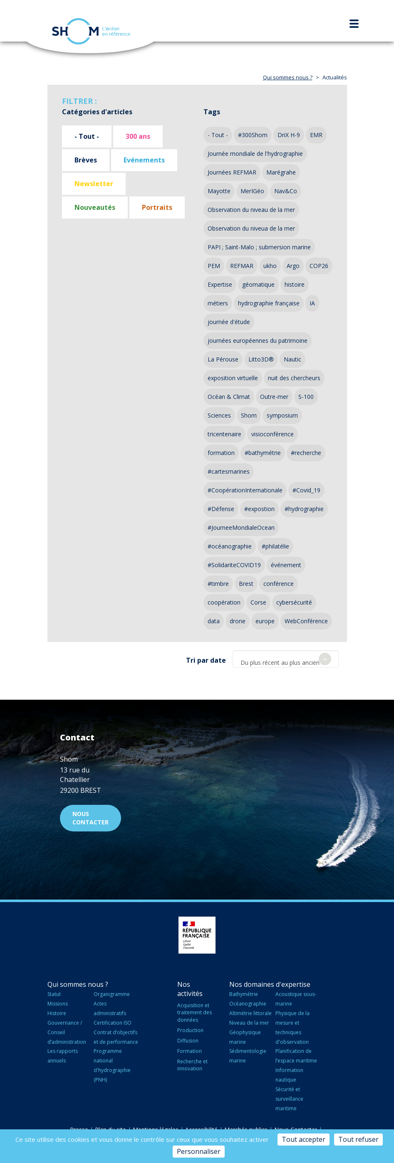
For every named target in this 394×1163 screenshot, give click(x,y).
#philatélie (275, 546)
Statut (54, 994)
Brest (246, 584)
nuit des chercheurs (294, 378)
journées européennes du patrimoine (257, 340)
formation (221, 453)
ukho (270, 266)
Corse (258, 602)
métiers (218, 303)
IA (312, 303)
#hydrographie (304, 509)
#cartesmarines (229, 471)
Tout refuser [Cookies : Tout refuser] (358, 1139)
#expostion (259, 509)
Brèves (85, 160)
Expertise (220, 284)
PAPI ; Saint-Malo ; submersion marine (259, 247)
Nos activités (190, 989)
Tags (211, 111)
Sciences (219, 415)
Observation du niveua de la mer (251, 228)
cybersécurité (294, 602)
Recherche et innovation (192, 1065)
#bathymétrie (263, 453)
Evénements (144, 160)
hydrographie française (269, 303)
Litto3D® (261, 359)
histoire (295, 284)
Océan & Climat (229, 397)
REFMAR (241, 266)
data (214, 621)
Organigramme (112, 994)
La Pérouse (223, 359)
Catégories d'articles (97, 111)
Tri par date (206, 660)
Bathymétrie (243, 994)
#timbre (218, 584)
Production (190, 1030)
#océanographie (230, 546)
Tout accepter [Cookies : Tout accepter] (303, 1139)
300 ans (138, 136)
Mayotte (219, 191)
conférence (278, 584)
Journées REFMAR (232, 172)
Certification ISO (112, 1022)
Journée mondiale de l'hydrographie (255, 153)
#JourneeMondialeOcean (241, 527)
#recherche (306, 453)
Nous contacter (90, 818)
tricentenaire (224, 434)
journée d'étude (229, 322)
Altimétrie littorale (250, 1013)
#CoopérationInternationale (245, 490)
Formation (189, 1051)
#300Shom (253, 135)
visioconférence (272, 434)
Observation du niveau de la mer (251, 210)
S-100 (306, 397)
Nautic (292, 359)
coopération (224, 602)
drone (237, 621)
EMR (316, 135)
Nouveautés (94, 207)
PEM (214, 266)
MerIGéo (252, 191)
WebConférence (306, 621)
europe (265, 621)
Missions (57, 1003)
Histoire (56, 1013)
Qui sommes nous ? (287, 77)
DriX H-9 (289, 135)
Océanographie (247, 1003)
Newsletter (93, 183)
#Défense (221, 509)
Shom (249, 415)
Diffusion (187, 1040)
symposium (282, 415)
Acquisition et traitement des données (194, 1012)
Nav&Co (285, 191)
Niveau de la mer (249, 1022)
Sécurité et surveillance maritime (289, 1099)
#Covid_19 (306, 490)
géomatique (258, 284)
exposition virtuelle (233, 378)
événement (286, 565)
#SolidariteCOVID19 (234, 565)
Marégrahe (281, 172)
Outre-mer (274, 397)
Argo (293, 266)
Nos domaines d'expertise (269, 984)
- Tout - (86, 136)
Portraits (157, 207)
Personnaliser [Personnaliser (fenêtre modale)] (199, 1151)
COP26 (319, 266)
